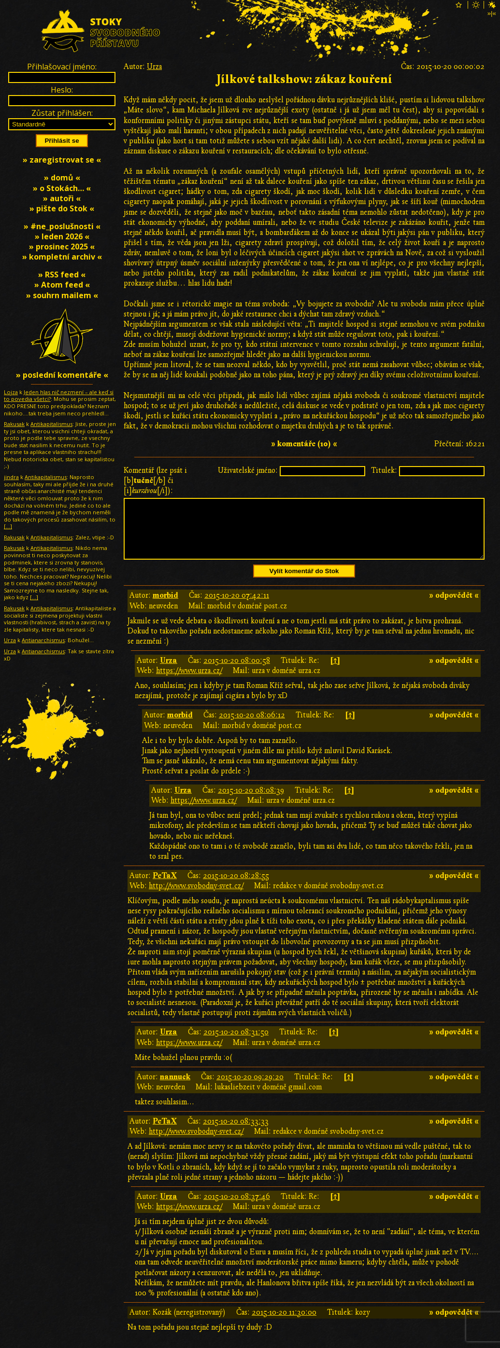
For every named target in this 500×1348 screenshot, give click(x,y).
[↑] (335, 672)
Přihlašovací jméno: (62, 66)
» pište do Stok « (61, 208)
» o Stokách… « (62, 188)
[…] (8, 526)
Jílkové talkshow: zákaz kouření (304, 79)
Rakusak (14, 423)
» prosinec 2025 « (62, 246)
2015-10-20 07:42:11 (236, 607)
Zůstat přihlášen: (62, 113)
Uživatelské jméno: (248, 470)
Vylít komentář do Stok (304, 582)
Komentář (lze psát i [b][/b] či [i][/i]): (155, 480)
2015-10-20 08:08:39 (251, 802)
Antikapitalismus (51, 423)
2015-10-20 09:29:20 (250, 1088)
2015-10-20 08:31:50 (236, 1043)
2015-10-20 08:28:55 (236, 887)
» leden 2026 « (62, 236)
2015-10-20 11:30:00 (284, 1324)
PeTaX (165, 887)
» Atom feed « (62, 284)
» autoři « (62, 198)
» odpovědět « (454, 607)
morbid (165, 607)
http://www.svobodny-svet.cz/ (196, 897)
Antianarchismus (43, 640)
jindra (11, 477)
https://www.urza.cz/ (189, 682)
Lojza (11, 392)
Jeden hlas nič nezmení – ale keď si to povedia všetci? (59, 395)
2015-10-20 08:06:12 (252, 726)
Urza (154, 66)
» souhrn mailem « (62, 295)
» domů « (62, 177)
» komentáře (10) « (304, 444)
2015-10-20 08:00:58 (236, 672)
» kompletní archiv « (62, 256)
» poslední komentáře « (62, 375)
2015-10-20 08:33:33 (236, 1132)
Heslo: (62, 89)
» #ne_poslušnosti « (62, 226)
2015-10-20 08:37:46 (236, 1208)
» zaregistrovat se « (62, 159)
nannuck (175, 1088)
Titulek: (384, 470)
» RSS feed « (62, 274)
